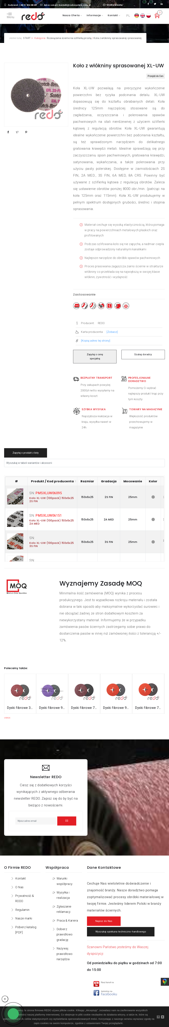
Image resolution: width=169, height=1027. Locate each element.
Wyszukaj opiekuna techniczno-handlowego (120, 931)
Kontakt (113, 15)
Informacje (94, 15)
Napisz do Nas (104, 921)
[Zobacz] (112, 331)
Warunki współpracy (65, 881)
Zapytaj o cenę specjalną (94, 356)
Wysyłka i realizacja (63, 895)
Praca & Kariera (67, 920)
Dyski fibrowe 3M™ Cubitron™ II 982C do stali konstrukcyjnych (20, 708)
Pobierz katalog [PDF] (25, 929)
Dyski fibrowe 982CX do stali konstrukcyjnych (52, 708)
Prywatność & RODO (24, 898)
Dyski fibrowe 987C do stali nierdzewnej (116, 708)
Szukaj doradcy (143, 354)
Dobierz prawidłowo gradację (65, 934)
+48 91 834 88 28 (27, 5)
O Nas (19, 887)
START (27, 38)
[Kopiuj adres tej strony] (95, 340)
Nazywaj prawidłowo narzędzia (65, 954)
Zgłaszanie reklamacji (64, 909)
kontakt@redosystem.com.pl (75, 5)
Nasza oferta (72, 15)
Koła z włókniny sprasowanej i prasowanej (117, 38)
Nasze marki (23, 918)
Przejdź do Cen (155, 76)
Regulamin (22, 909)
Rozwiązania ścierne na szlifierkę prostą (69, 38)
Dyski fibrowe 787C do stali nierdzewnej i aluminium (148, 708)
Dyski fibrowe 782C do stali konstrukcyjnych (84, 708)
